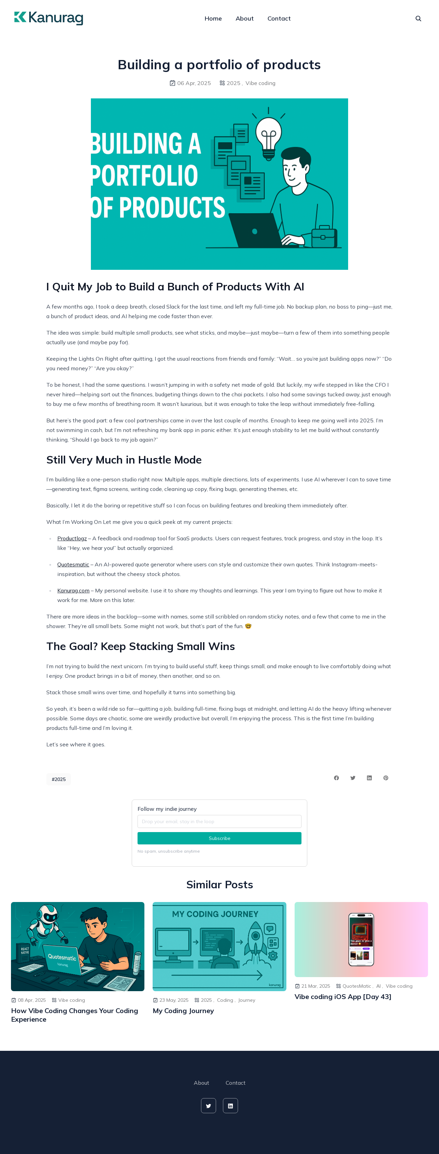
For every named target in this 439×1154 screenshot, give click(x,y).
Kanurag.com (73, 590)
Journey (246, 1000)
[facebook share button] (336, 778)
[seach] (418, 18)
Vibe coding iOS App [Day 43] (343, 996)
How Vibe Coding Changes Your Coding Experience (74, 1014)
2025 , (235, 83)
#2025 (59, 779)
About (245, 18)
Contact (279, 18)
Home (213, 18)
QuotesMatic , (358, 986)
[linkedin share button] (369, 778)
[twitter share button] (353, 778)
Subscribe (219, 838)
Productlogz (72, 538)
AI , (379, 986)
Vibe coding (260, 83)
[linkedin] (230, 1105)
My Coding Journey (183, 1010)
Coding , (226, 1000)
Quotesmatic (73, 564)
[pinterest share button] (386, 778)
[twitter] (208, 1105)
